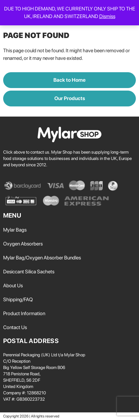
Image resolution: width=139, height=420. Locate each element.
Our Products (69, 98)
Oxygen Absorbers (23, 244)
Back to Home (69, 80)
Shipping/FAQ (18, 299)
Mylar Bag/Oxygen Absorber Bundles (42, 258)
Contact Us (15, 327)
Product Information (24, 313)
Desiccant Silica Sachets (28, 272)
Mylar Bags (15, 230)
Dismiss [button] (107, 16)
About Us (13, 286)
